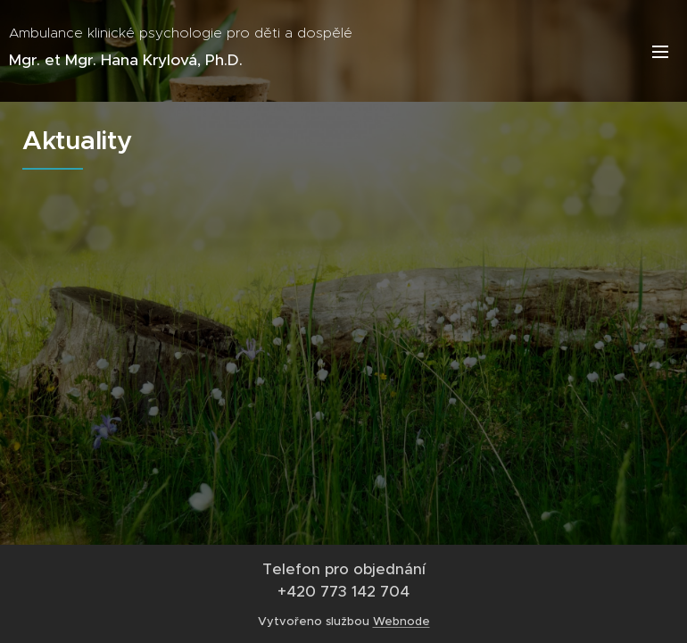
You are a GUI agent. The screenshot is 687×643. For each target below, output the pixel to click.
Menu (660, 52)
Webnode (401, 621)
